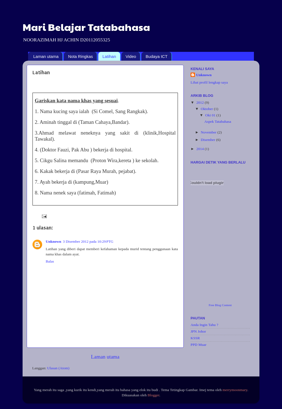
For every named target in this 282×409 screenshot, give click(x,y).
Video (131, 56)
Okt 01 (210, 115)
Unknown (53, 241)
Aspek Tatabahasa (217, 121)
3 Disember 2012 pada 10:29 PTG (88, 241)
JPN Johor (198, 331)
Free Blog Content (220, 305)
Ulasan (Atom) (58, 368)
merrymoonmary (235, 390)
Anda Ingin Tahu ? (204, 325)
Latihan (109, 56)
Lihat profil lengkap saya (209, 82)
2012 (200, 102)
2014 (200, 149)
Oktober (207, 109)
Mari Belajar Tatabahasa (86, 27)
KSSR (195, 338)
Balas (50, 261)
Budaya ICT (156, 56)
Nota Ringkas (80, 56)
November (209, 132)
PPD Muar (198, 345)
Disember (208, 140)
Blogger (153, 395)
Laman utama (46, 56)
